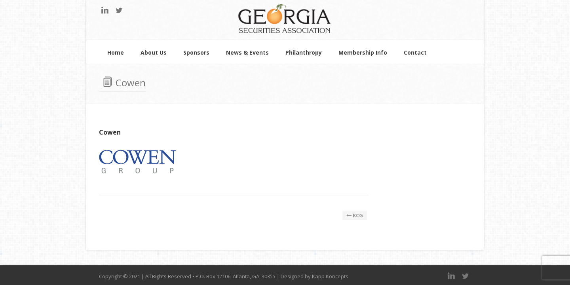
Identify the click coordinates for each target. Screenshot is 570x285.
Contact (415, 53)
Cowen (110, 132)
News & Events (247, 53)
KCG (354, 215)
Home (115, 53)
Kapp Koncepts (330, 276)
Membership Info (362, 53)
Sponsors (196, 53)
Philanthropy (303, 53)
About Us (154, 53)
